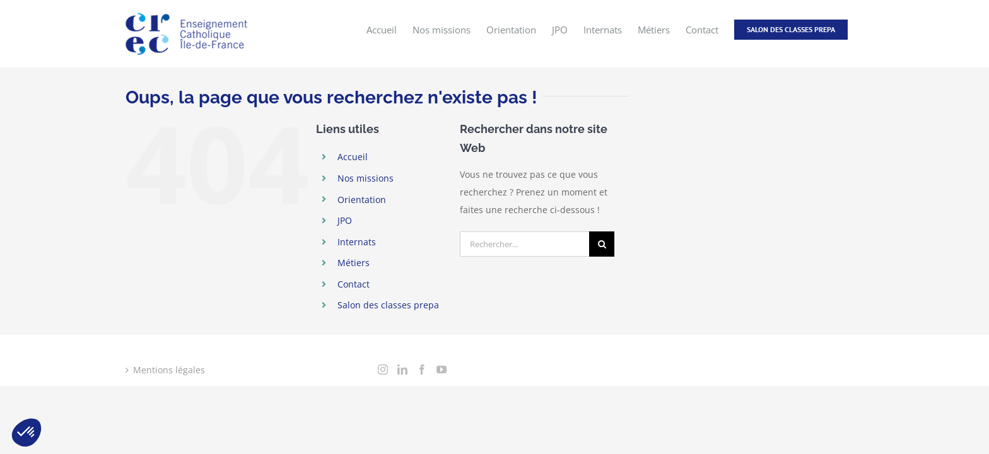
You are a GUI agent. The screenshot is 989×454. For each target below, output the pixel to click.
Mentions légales (169, 370)
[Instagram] (383, 369)
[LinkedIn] (402, 369)
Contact (353, 284)
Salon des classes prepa (388, 305)
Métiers (353, 263)
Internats (356, 242)
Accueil (352, 157)
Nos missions (365, 178)
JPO (344, 220)
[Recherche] (601, 244)
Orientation (361, 200)
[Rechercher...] (525, 244)
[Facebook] (422, 369)
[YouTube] (441, 369)
